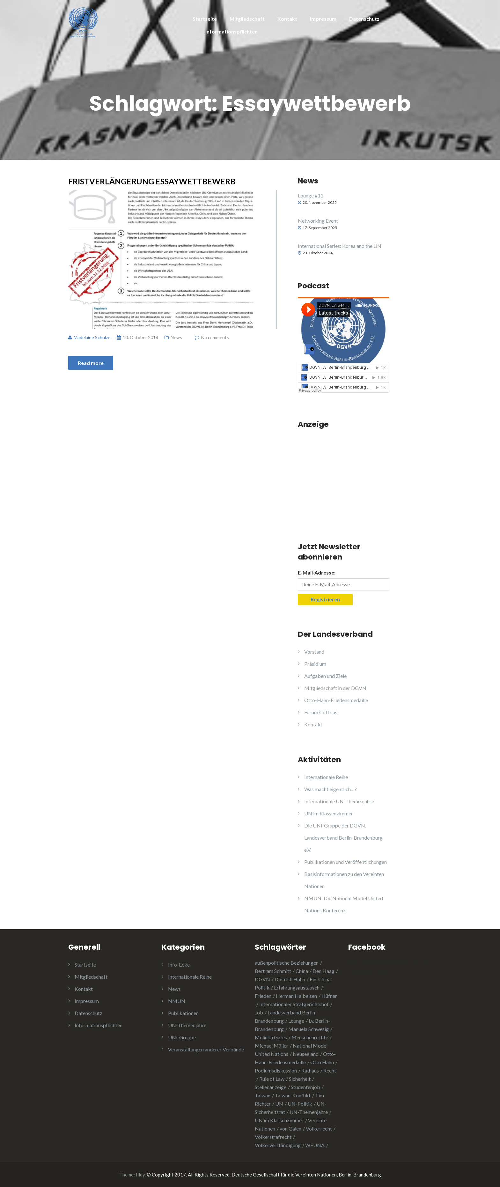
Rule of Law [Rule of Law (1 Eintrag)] (271, 1079)
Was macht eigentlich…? (330, 789)
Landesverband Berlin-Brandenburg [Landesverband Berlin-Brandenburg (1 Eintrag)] (286, 1016)
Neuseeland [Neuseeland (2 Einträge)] (306, 1054)
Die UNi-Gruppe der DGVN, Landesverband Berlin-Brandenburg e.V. (343, 837)
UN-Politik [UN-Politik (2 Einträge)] (300, 1104)
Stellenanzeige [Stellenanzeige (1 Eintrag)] (270, 1087)
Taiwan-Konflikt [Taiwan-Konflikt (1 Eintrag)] (293, 1095)
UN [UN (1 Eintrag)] (279, 1104)
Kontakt (287, 19)
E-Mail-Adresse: (316, 572)
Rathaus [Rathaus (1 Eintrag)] (310, 1070)
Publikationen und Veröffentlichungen (345, 862)
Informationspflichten (231, 31)
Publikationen (183, 1013)
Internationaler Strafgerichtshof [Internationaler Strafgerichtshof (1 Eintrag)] (294, 1004)
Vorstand (314, 652)
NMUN (176, 1001)
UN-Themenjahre (187, 1025)
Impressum (323, 19)
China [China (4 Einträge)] (302, 971)
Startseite (205, 19)
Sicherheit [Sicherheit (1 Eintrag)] (300, 1079)
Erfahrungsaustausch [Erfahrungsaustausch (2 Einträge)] (297, 987)
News (176, 337)
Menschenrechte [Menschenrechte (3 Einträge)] (309, 1037)
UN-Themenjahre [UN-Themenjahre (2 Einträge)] (309, 1112)
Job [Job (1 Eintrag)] (259, 1012)
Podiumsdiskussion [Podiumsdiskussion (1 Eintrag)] (276, 1070)
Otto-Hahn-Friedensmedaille (336, 700)
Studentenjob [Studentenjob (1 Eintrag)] (305, 1087)
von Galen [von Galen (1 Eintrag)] (290, 1128)
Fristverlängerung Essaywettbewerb (151, 181)
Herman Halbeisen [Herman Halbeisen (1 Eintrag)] (296, 996)
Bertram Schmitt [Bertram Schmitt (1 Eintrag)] (273, 971)
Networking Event (318, 221)
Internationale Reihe (326, 777)
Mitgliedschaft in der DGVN (335, 688)
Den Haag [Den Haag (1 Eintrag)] (323, 971)
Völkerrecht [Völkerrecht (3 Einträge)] (319, 1128)
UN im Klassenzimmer (328, 813)
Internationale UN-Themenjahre (339, 801)
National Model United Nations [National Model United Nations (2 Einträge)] (291, 1049)
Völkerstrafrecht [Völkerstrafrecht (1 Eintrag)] (273, 1137)
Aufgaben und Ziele (325, 676)
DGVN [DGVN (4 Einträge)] (262, 979)
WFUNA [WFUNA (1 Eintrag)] (315, 1145)
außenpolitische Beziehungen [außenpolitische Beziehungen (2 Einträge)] (287, 963)
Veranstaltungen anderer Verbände (206, 1049)
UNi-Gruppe (182, 1037)
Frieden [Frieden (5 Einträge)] (263, 996)
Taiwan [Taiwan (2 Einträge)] (262, 1095)
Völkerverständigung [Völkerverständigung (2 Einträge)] (278, 1145)
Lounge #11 (310, 195)
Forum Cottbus (320, 712)
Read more (91, 363)
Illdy (140, 1174)
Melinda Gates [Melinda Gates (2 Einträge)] (271, 1037)
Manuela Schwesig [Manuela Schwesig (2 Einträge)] (308, 1029)
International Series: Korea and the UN (339, 246)
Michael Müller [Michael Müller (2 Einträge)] (271, 1045)
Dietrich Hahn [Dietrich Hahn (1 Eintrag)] (290, 979)
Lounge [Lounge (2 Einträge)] (296, 1021)
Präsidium (315, 664)
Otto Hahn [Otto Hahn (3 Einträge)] (322, 1062)
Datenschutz (364, 19)
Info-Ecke (179, 964)
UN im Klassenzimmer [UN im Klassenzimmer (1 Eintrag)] (279, 1120)
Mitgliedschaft (247, 19)
